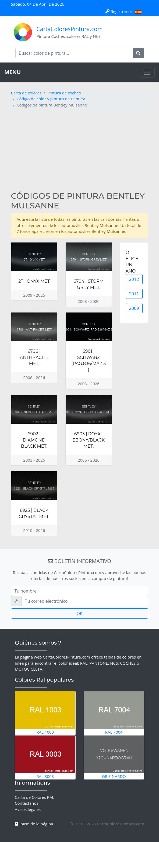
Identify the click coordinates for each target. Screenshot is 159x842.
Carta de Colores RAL (34, 797)
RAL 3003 (45, 757)
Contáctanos (26, 803)
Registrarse (119, 11)
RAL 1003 (45, 712)
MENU (12, 72)
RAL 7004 (114, 712)
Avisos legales (28, 809)
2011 (134, 294)
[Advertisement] (79, 151)
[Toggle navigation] (147, 72)
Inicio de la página (34, 823)
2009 (134, 308)
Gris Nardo (114, 757)
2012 (134, 279)
